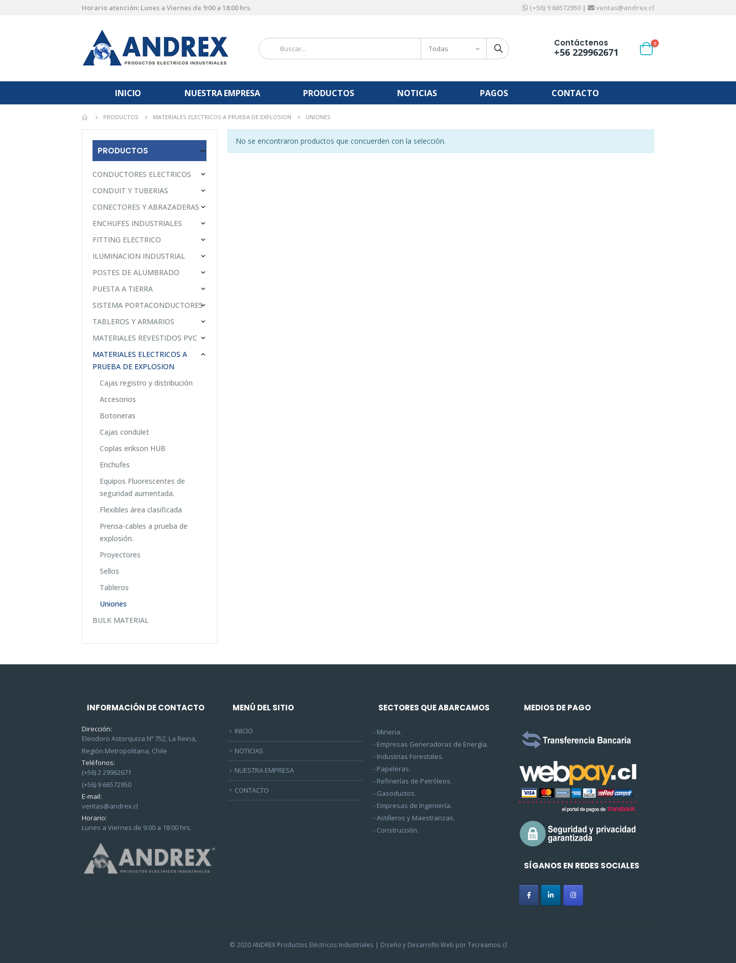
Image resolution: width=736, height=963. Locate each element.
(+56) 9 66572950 (555, 7)
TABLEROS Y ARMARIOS (133, 321)
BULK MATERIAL (121, 620)
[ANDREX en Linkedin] (551, 895)
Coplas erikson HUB (133, 448)
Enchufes (115, 464)
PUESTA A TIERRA (123, 289)
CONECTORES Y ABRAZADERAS (146, 207)
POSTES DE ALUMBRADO (136, 272)
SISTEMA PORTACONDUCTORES (148, 305)
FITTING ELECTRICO (127, 239)
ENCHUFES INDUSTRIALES (137, 223)
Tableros (114, 587)
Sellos (109, 571)
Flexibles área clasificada (141, 509)
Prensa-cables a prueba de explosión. (144, 532)
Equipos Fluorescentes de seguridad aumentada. (142, 487)
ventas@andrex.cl (624, 7)
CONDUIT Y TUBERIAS (130, 190)
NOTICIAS (416, 93)
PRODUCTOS (328, 93)
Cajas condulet (124, 432)
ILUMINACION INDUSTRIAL (139, 256)
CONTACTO (575, 93)
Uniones (113, 604)
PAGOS (494, 93)
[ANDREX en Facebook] (529, 895)
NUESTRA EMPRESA (222, 93)
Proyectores (120, 554)
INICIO (128, 93)
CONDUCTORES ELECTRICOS (142, 174)
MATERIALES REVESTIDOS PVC (145, 338)
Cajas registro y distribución (146, 383)
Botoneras (117, 415)
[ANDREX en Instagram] (573, 895)
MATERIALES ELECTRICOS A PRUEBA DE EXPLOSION (140, 360)
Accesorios (118, 399)
